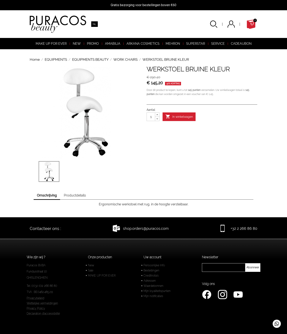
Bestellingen (151, 270)
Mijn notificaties (153, 296)
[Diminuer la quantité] (157, 119)
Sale (90, 270)
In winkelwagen (179, 116)
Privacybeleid (35, 298)
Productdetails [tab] (75, 195)
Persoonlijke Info (154, 265)
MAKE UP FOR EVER (102, 275)
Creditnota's (151, 275)
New (91, 265)
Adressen (150, 280)
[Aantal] (151, 116)
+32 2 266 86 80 (244, 228)
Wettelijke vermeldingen (42, 303)
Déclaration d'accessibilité (43, 313)
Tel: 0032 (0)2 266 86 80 (42, 285)
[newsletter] (252, 267)
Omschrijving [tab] (47, 195)
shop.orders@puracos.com (146, 228)
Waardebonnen (153, 285)
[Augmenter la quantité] (157, 114)
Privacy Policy (36, 308)
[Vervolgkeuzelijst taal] (94, 24)
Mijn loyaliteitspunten (157, 291)
